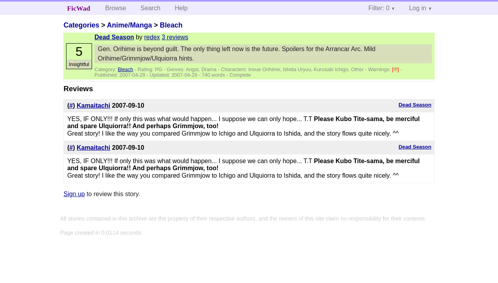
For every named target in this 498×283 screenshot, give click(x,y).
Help (181, 8)
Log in (417, 8)
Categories (81, 25)
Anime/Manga (129, 25)
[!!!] (396, 69)
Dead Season (114, 37)
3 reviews (175, 37)
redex (152, 37)
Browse (115, 8)
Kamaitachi (93, 105)
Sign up (74, 194)
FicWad (78, 8)
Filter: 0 (379, 8)
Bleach (171, 25)
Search (150, 8)
